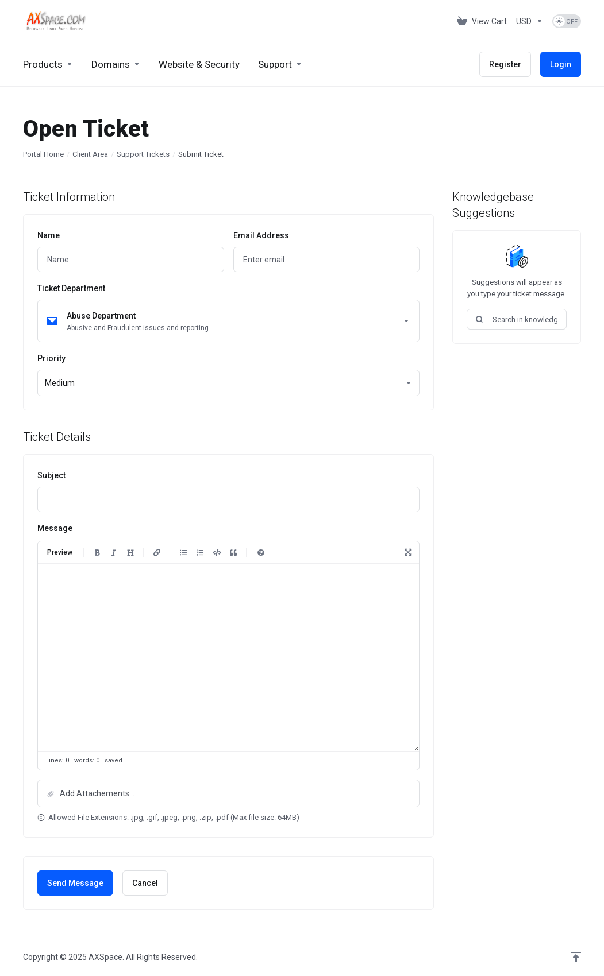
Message (54, 528)
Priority (51, 358)
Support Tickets (143, 154)
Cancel (145, 883)
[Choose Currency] (529, 21)
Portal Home (43, 154)
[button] (228, 793)
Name (48, 235)
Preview (59, 552)
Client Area (90, 154)
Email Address (261, 235)
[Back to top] (575, 957)
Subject (51, 475)
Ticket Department (71, 288)
